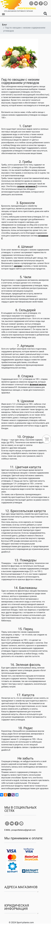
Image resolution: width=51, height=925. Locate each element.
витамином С (31, 186)
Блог (4, 24)
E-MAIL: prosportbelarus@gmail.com (19, 830)
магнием (18, 266)
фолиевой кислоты (38, 384)
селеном (21, 186)
